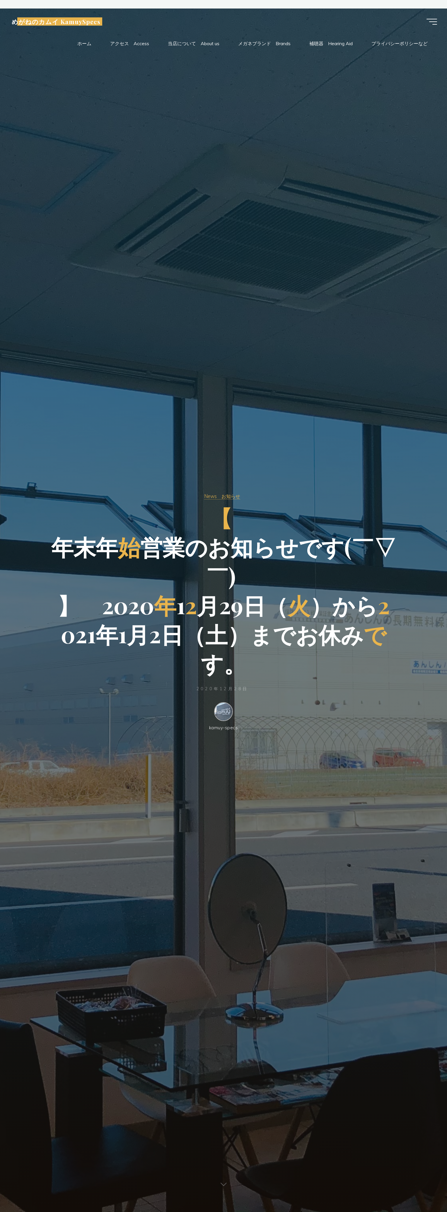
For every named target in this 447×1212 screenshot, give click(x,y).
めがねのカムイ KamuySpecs (58, 22)
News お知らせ (222, 496)
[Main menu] (430, 22)
